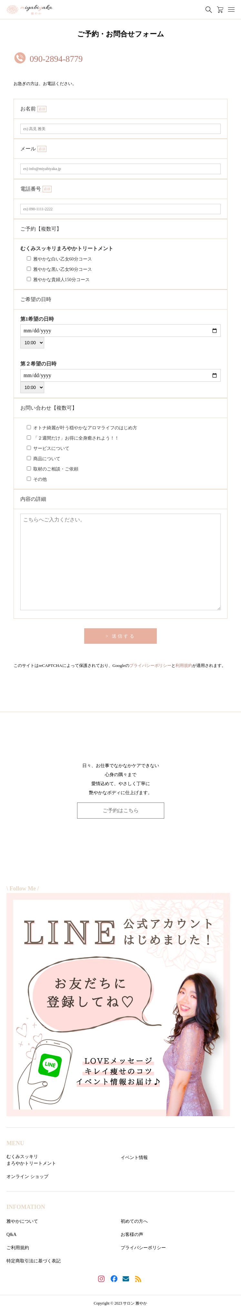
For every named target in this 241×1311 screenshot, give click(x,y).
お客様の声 (132, 1234)
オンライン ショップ (27, 1176)
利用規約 (184, 665)
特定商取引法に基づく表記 (33, 1261)
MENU (15, 1143)
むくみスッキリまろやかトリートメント (31, 1160)
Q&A (11, 1234)
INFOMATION (25, 1207)
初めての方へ (134, 1221)
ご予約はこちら (121, 810)
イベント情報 (134, 1157)
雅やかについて (22, 1221)
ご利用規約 (17, 1247)
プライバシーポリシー (150, 665)
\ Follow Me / (22, 888)
